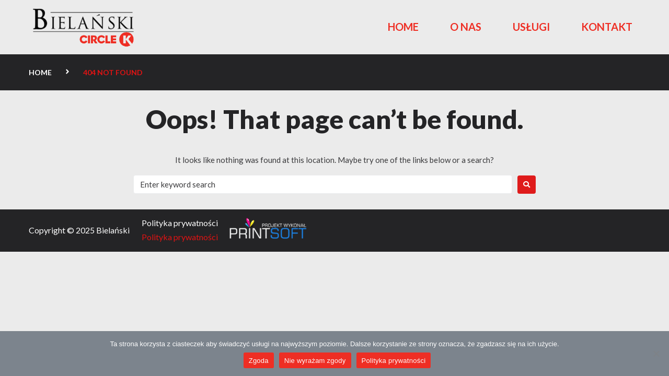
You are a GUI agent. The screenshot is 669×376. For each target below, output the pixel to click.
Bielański (113, 230)
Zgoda (259, 361)
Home (40, 72)
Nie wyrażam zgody (315, 361)
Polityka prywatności (394, 361)
